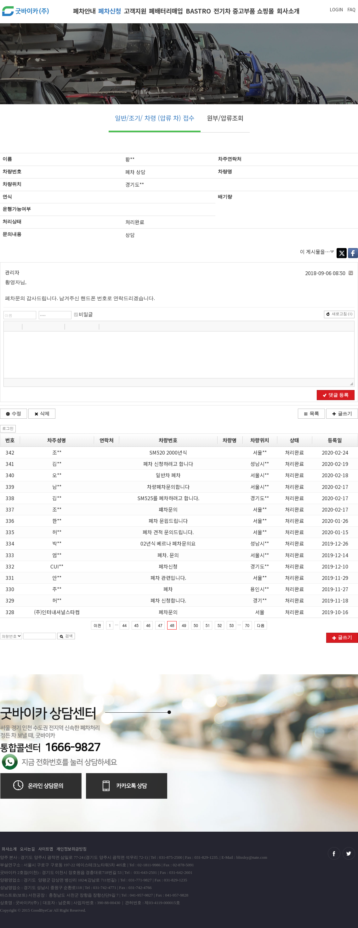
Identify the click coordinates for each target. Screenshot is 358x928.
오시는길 (27, 849)
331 (10, 577)
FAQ (351, 9)
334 (10, 543)
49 (184, 625)
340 (10, 475)
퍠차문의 (168, 509)
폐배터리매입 (166, 10)
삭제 (41, 413)
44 (124, 625)
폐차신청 (109, 10)
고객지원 (135, 10)
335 (10, 532)
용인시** (259, 589)
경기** (260, 600)
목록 (311, 413)
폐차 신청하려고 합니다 (168, 463)
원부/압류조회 (225, 117)
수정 (13, 413)
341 (10, 463)
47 (160, 625)
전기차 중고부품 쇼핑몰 (243, 10)
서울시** (259, 475)
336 (10, 520)
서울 (259, 612)
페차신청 (168, 566)
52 (219, 625)
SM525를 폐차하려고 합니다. (168, 498)
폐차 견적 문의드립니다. (168, 532)
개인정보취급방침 (71, 849)
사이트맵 (45, 849)
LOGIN (336, 9)
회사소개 (288, 10)
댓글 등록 (336, 395)
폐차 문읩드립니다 (168, 520)
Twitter (342, 253)
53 (231, 625)
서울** (260, 452)
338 (10, 498)
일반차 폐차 (168, 475)
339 (10, 486)
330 (10, 589)
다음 (260, 625)
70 (247, 625)
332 (10, 566)
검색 (66, 636)
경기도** (259, 498)
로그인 (8, 428)
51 (208, 625)
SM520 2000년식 (168, 452)
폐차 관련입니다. (168, 577)
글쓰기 (342, 413)
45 (136, 625)
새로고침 (339, 314)
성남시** (259, 463)
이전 (97, 625)
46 (148, 625)
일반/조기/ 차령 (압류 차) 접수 (154, 117)
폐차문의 (168, 612)
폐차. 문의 (168, 555)
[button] (9, 326)
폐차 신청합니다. (168, 600)
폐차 (168, 589)
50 (196, 625)
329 (10, 600)
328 (10, 612)
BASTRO (198, 10)
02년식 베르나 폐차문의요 (168, 543)
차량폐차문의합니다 (168, 486)
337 (10, 509)
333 (10, 555)
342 (10, 452)
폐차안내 (84, 10)
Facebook (353, 253)
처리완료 (294, 452)
